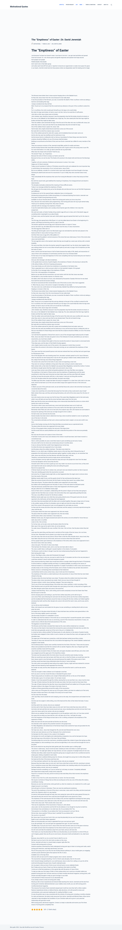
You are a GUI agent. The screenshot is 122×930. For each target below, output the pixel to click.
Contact (99, 4)
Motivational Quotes (19, 7)
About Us (106, 4)
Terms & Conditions (90, 4)
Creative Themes (39, 927)
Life (77, 4)
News (82, 5)
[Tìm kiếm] (111, 4)
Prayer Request (70, 4)
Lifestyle (61, 4)
